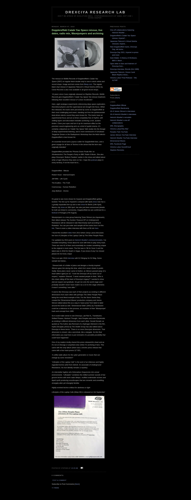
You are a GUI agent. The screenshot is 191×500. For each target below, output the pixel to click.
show (95, 202)
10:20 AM (75, 468)
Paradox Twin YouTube (119, 132)
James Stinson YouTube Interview (123, 135)
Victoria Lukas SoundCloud (120, 147)
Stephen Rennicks (117, 150)
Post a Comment (59, 480)
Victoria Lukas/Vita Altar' (119, 129)
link (53, 228)
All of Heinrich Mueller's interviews (123, 114)
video (70, 233)
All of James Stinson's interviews (122, 111)
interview (71, 258)
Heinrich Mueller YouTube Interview (123, 138)
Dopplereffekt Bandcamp (119, 108)
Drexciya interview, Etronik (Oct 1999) (124, 69)
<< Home (55, 488)
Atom (77, 484)
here (96, 228)
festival (54, 213)
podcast (94, 160)
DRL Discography (116, 126)
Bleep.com (88, 84)
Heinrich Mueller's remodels (120, 117)
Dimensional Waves (117, 141)
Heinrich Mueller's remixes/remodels (89, 240)
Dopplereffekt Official (118, 105)
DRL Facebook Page (118, 144)
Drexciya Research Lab (95, 12)
